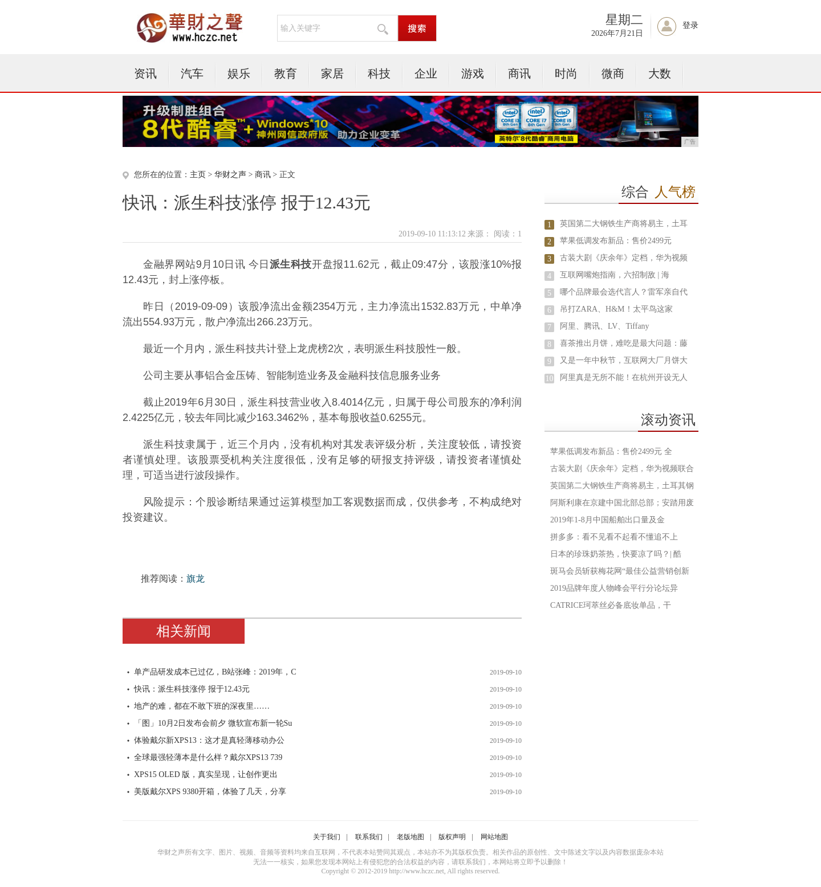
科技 (379, 73)
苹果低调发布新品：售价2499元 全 (611, 451)
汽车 (192, 73)
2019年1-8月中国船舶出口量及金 (607, 520)
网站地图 (494, 837)
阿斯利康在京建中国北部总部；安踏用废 (622, 502)
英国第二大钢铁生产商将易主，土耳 (624, 223)
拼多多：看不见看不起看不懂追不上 (614, 537)
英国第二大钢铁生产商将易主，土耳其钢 (622, 485)
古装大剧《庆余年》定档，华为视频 (624, 258)
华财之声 (230, 174)
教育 (285, 73)
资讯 (145, 73)
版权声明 (452, 837)
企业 (425, 73)
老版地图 (410, 837)
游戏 (472, 73)
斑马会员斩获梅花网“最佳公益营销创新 (619, 571)
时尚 (566, 73)
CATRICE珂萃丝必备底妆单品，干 (610, 605)
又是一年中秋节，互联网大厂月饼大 (624, 360)
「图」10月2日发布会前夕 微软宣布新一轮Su (213, 723)
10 (550, 378)
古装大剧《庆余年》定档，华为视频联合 (622, 468)
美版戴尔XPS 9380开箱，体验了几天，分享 (210, 791)
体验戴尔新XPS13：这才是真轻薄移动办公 (209, 740)
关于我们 (326, 837)
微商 (612, 73)
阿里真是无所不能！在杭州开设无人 (624, 377)
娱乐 (238, 73)
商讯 (519, 73)
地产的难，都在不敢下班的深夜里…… (202, 706)
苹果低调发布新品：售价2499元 (616, 240)
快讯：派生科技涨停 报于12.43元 (192, 689)
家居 (332, 73)
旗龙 (195, 578)
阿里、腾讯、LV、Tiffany (604, 326)
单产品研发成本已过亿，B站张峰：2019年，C (215, 672)
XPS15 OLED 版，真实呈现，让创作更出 (206, 774)
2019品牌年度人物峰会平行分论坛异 (614, 588)
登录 (690, 25)
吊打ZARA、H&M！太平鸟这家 (616, 309)
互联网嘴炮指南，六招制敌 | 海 (614, 275)
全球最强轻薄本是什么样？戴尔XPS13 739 (208, 757)
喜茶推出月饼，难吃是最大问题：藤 (624, 343)
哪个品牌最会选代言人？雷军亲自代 (624, 292)
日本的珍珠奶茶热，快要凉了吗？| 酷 (615, 554)
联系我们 (369, 837)
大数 (659, 73)
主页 (198, 174)
